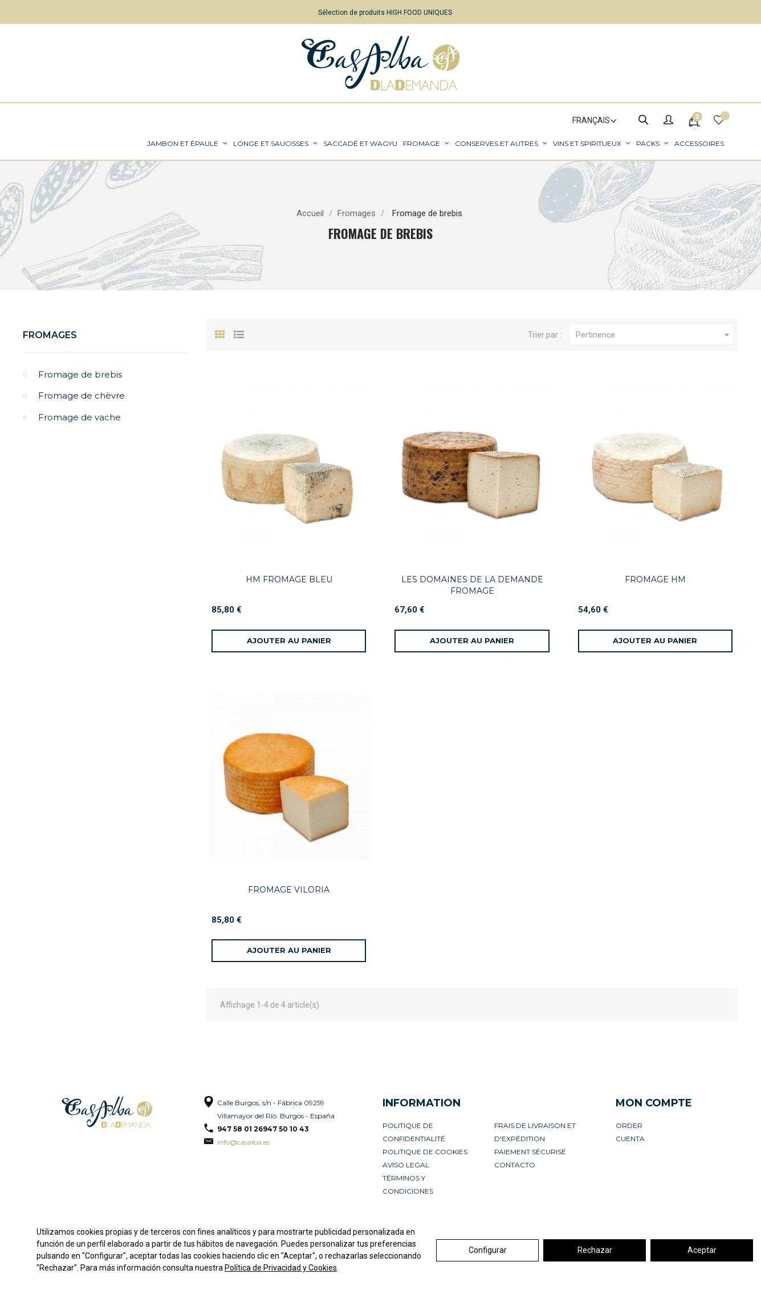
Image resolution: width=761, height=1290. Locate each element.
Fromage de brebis (80, 374)
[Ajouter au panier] (288, 641)
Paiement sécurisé (530, 1151)
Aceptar (702, 1250)
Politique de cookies (424, 1151)
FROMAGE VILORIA (288, 890)
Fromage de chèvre (81, 395)
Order (629, 1125)
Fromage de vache (79, 417)
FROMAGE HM (655, 579)
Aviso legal (405, 1165)
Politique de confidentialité (413, 1132)
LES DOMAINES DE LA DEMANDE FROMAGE (472, 585)
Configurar (488, 1250)
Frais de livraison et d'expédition (535, 1132)
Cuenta (630, 1138)
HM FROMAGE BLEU (289, 579)
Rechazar (594, 1250)
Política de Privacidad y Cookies (281, 1267)
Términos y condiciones (407, 1184)
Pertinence (654, 334)
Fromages (50, 335)
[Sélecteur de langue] (589, 121)
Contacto (514, 1165)
